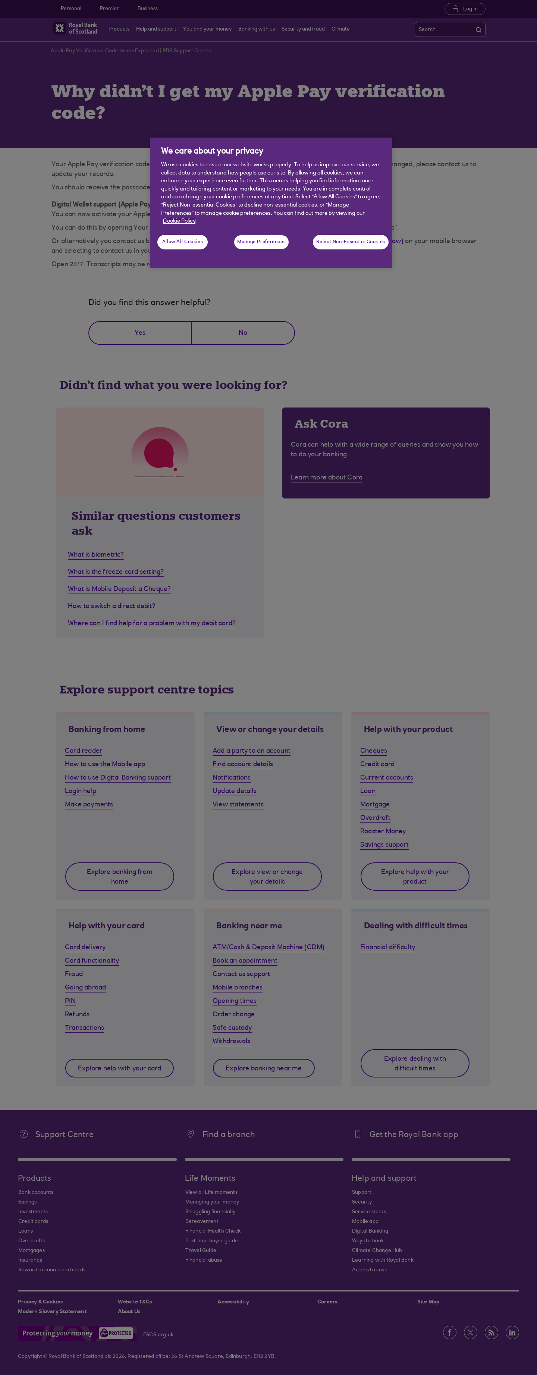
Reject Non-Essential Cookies (350, 242)
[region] (271, 203)
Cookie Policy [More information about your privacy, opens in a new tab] (179, 221)
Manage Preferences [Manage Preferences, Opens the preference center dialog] (261, 242)
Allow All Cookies (182, 242)
